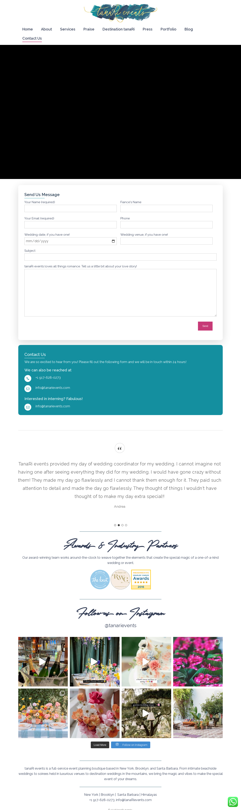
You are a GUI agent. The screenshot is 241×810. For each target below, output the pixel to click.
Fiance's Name (130, 202)
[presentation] (167, 326)
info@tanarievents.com (53, 388)
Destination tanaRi (119, 29)
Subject (29, 251)
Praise (88, 29)
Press (147, 29)
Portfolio (168, 29)
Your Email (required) (39, 218)
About (46, 29)
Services (67, 29)
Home (27, 29)
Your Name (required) (39, 202)
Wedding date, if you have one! (47, 234)
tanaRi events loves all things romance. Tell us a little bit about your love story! (80, 266)
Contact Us (32, 38)
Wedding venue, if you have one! (144, 234)
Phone (125, 218)
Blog (189, 29)
